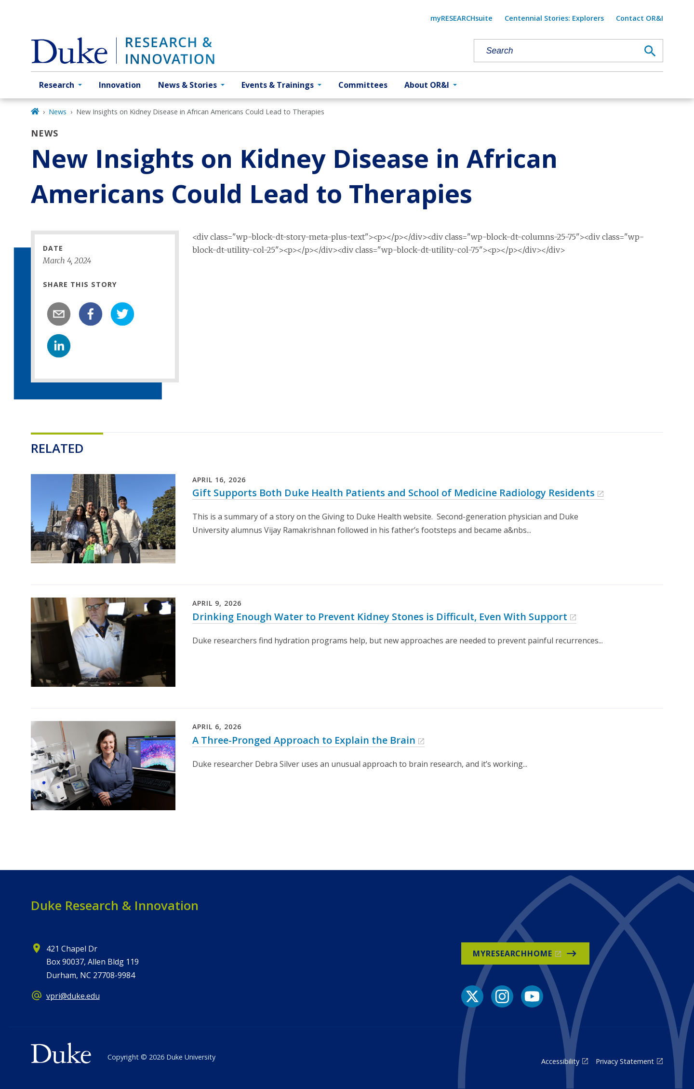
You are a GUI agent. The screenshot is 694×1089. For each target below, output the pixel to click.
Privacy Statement (625, 1061)
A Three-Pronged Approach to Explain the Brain (303, 740)
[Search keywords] (556, 51)
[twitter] (122, 314)
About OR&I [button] (426, 85)
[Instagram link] (502, 996)
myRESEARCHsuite (461, 18)
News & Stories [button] (187, 85)
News (58, 111)
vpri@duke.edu (73, 996)
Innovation (120, 85)
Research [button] (56, 85)
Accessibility (560, 1061)
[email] (59, 314)
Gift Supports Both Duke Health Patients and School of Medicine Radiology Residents (393, 492)
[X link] (472, 996)
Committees (362, 85)
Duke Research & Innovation (115, 905)
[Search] (650, 51)
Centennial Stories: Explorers (554, 18)
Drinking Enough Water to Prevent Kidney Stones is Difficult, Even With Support (379, 616)
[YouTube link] (532, 996)
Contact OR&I (639, 18)
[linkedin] (59, 346)
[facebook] (91, 314)
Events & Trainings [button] (277, 85)
